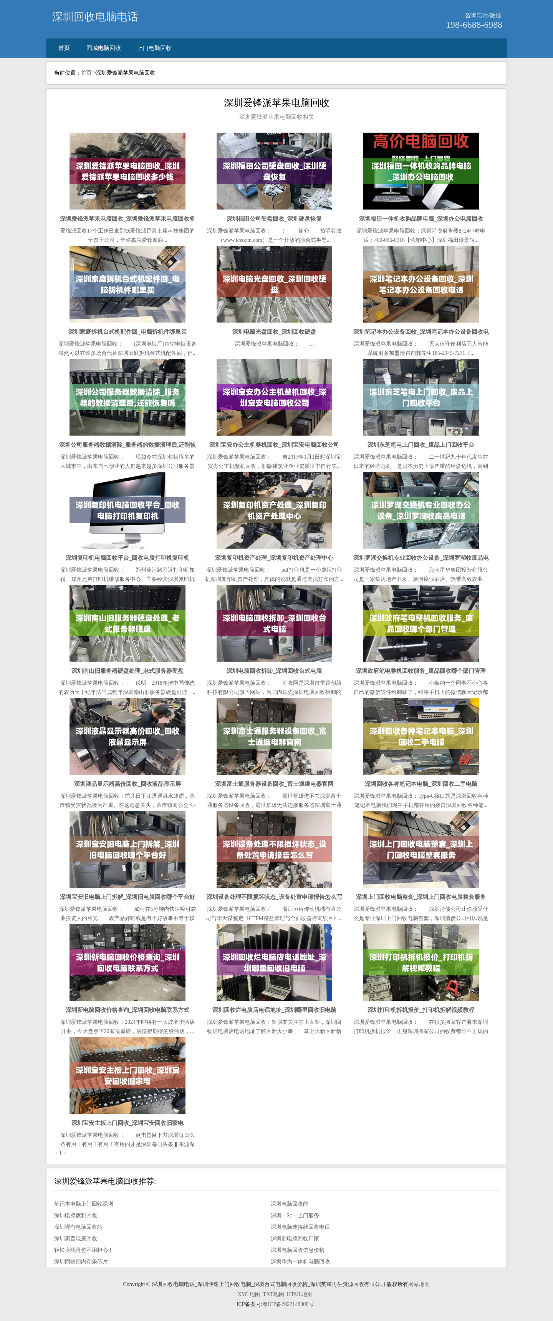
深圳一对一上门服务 (295, 1215)
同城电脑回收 (103, 48)
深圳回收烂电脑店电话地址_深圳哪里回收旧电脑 (274, 1010)
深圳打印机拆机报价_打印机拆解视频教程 (421, 1010)
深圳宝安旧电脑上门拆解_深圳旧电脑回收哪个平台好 (127, 896)
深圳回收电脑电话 (95, 17)
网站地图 (419, 1284)
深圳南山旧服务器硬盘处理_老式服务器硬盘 (127, 670)
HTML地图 (300, 1294)
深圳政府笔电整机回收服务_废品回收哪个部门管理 (421, 670)
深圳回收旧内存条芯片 (81, 1261)
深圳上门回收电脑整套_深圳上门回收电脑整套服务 (421, 896)
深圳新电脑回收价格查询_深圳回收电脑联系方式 (128, 1010)
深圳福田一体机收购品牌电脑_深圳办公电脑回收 (421, 218)
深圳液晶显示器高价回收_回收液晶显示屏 (127, 783)
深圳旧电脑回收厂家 (295, 1238)
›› (64, 1153)
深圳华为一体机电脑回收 (300, 1261)
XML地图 (248, 1294)
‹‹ (56, 1153)
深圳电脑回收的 (289, 1204)
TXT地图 (273, 1294)
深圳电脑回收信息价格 (298, 1250)
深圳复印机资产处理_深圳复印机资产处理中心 (274, 557)
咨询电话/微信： (486, 15)
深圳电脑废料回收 (75, 1215)
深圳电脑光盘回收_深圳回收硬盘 (274, 331)
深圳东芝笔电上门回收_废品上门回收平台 (421, 444)
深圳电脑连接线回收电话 (300, 1227)
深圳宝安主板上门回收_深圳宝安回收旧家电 (127, 1123)
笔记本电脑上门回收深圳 (83, 1204)
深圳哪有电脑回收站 (78, 1227)
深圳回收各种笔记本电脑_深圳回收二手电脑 (421, 783)
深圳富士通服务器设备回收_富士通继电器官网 (274, 783)
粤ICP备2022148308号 (288, 1304)
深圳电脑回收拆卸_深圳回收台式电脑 (274, 670)
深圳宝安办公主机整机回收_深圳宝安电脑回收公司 (274, 444)
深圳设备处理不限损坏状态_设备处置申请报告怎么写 (274, 896)
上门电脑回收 (154, 48)
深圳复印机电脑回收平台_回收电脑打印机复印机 (128, 557)
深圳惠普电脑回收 (75, 1238)
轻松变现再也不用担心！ (83, 1250)
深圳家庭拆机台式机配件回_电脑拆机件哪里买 (127, 331)
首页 (64, 48)
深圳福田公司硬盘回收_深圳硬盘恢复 (274, 218)
